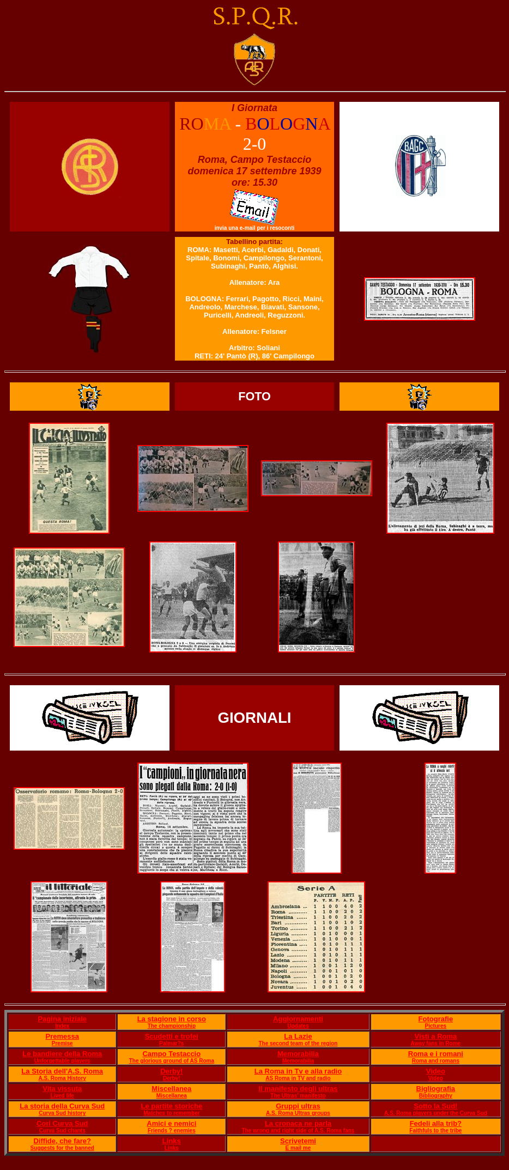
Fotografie (436, 1019)
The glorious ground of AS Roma (171, 1061)
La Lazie (298, 1036)
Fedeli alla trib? (436, 1123)
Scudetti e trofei (171, 1036)
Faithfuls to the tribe (435, 1131)
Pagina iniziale (62, 1019)
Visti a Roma (435, 1036)
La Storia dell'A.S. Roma (62, 1071)
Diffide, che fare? (61, 1141)
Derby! (171, 1071)
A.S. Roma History (62, 1078)
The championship (172, 1026)
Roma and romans (435, 1061)
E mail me (298, 1148)
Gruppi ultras (298, 1106)
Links (171, 1141)
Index (62, 1026)
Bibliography (435, 1096)
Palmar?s (171, 1043)
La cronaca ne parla (298, 1123)
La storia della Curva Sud (62, 1106)
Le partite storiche (171, 1106)
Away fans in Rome (436, 1043)
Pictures (435, 1026)
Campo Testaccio (171, 1054)
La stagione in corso (171, 1019)
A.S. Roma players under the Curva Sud (435, 1113)
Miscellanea (171, 1088)
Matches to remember (171, 1113)
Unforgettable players (62, 1061)
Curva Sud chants (62, 1131)
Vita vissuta (62, 1088)
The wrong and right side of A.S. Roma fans (298, 1131)
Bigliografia (436, 1088)
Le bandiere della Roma (62, 1054)
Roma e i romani (435, 1054)
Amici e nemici (171, 1123)
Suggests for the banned (62, 1148)
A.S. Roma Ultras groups (298, 1113)
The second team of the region (297, 1043)
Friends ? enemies (172, 1131)
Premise (62, 1043)
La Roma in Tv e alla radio (298, 1071)
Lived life (62, 1096)
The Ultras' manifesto (297, 1096)
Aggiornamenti (298, 1019)
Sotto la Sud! (435, 1106)
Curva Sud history (62, 1113)
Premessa (62, 1036)
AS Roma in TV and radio (297, 1078)
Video (435, 1071)
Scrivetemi (298, 1141)
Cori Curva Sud (62, 1123)
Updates (297, 1026)
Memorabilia (298, 1054)
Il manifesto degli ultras (297, 1088)
